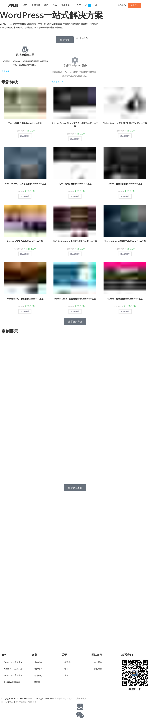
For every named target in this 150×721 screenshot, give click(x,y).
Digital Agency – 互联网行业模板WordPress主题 (125, 124)
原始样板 (38, 662)
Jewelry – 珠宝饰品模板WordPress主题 (25, 242)
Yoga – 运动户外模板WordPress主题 (25, 124)
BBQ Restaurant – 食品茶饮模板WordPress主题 (75, 242)
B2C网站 (98, 668)
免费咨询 (134, 5)
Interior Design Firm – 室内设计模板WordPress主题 (75, 126)
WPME (12, 5)
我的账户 (38, 668)
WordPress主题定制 (13, 662)
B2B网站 (98, 662)
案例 (66, 668)
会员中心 (122, 5)
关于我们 (68, 662)
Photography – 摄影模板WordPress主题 (25, 300)
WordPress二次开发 (13, 668)
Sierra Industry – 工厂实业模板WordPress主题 (25, 185)
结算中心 (38, 675)
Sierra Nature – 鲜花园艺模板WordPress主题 (125, 242)
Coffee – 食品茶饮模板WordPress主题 (125, 185)
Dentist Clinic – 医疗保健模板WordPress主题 (75, 300)
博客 (66, 675)
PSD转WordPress (12, 682)
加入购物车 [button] (25, 137)
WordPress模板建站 (13, 675)
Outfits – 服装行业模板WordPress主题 (125, 300)
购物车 (37, 682)
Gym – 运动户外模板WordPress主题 (74, 185)
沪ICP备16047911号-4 (26, 702)
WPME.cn (30, 698)
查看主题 (5, 76)
